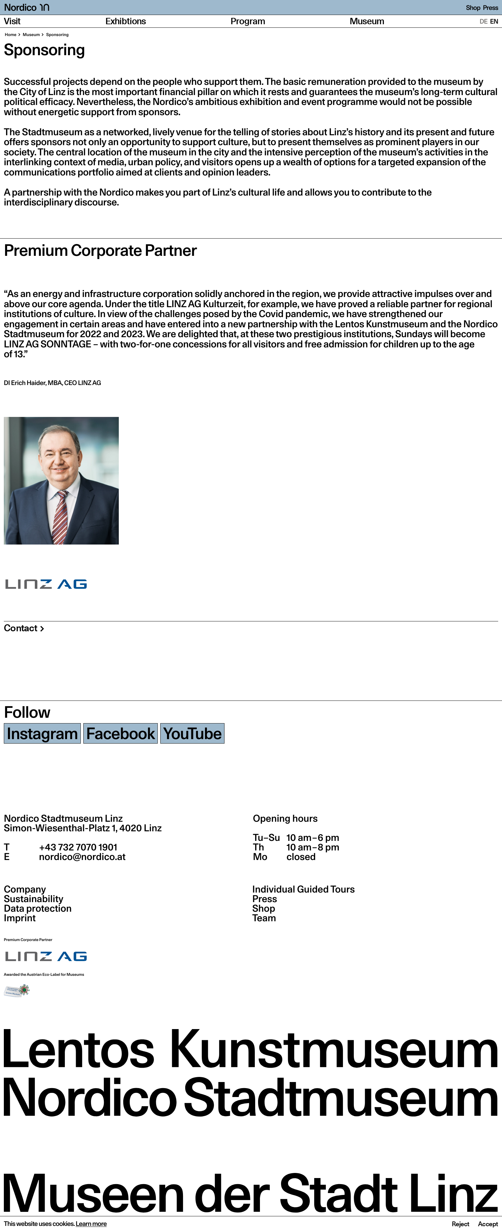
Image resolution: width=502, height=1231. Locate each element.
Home (11, 35)
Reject (460, 1224)
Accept (488, 1224)
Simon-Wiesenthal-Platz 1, (83, 828)
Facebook (120, 733)
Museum (367, 21)
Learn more (91, 1223)
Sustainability (33, 899)
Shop (473, 7)
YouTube (192, 733)
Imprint (20, 918)
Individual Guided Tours (303, 889)
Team (264, 918)
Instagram (42, 733)
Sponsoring (57, 35)
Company (25, 889)
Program (248, 21)
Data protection (38, 908)
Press (490, 7)
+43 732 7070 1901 (77, 847)
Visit (12, 21)
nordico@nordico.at (81, 857)
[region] (251, 481)
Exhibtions (125, 21)
